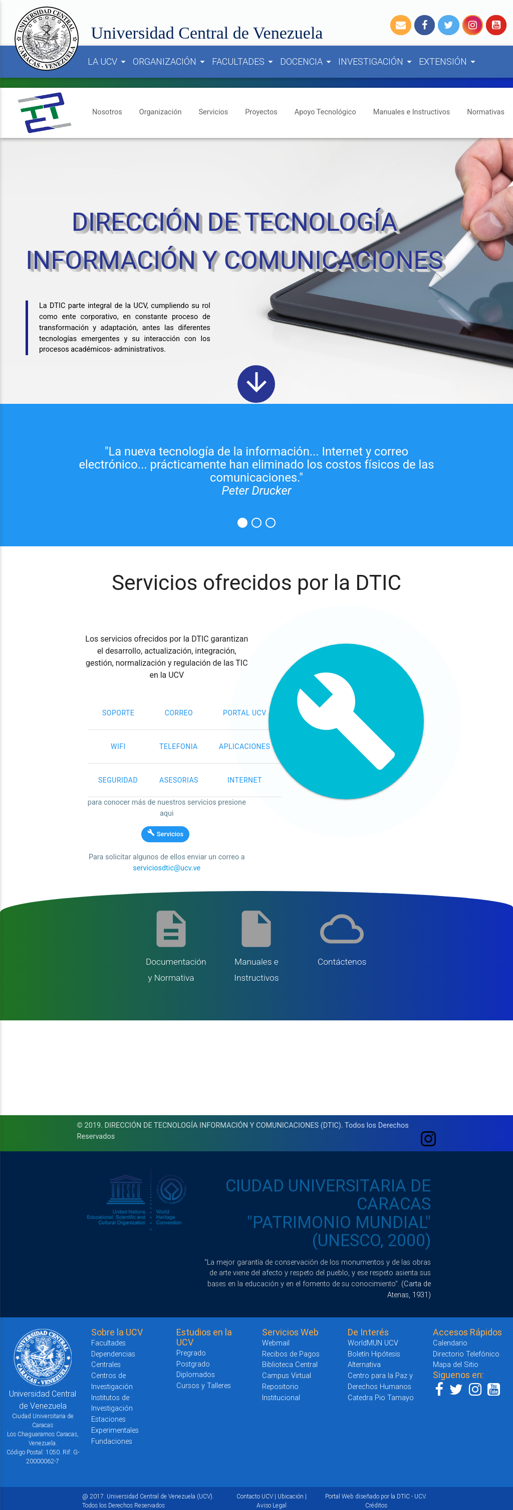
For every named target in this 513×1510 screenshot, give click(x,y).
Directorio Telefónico (466, 1353)
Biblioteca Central (290, 1364)
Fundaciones (111, 1441)
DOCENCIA (307, 62)
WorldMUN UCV (373, 1342)
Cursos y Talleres (203, 1385)
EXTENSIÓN (448, 62)
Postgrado (193, 1364)
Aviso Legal (271, 1505)
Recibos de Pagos (291, 1353)
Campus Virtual (286, 1375)
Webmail (276, 1342)
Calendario (450, 1342)
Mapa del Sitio (455, 1364)
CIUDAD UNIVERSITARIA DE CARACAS (328, 1194)
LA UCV (108, 62)
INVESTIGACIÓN (376, 62)
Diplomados (195, 1374)
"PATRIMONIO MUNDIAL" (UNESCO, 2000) (339, 1231)
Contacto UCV (254, 1496)
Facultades (108, 1342)
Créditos (376, 1505)
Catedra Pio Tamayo (381, 1397)
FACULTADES (244, 62)
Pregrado (191, 1352)
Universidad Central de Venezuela (207, 33)
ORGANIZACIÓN (170, 62)
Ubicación (291, 1496)
